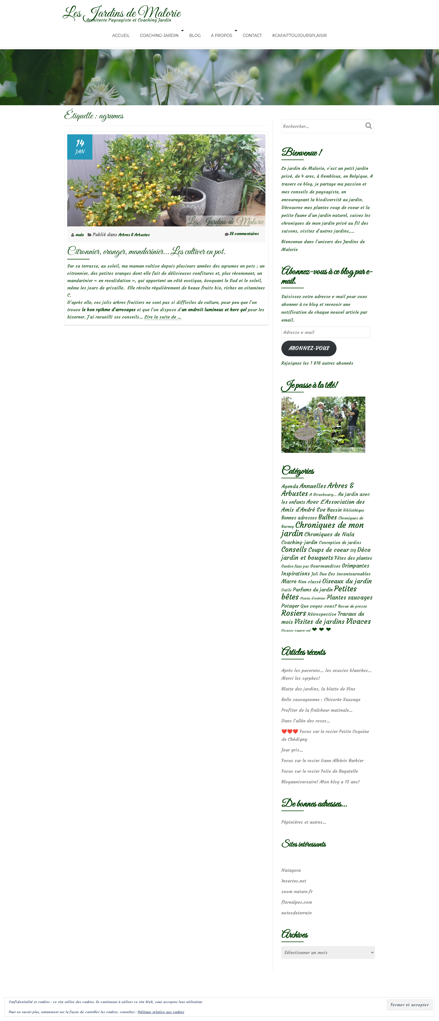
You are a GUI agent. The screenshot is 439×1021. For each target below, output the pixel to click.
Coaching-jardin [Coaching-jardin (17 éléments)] (299, 547)
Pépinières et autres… (303, 836)
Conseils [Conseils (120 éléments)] (294, 555)
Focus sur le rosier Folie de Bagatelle (319, 785)
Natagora (291, 884)
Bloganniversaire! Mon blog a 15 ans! (320, 795)
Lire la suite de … (162, 317)
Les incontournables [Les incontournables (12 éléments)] (349, 581)
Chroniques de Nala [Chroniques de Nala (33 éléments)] (329, 539)
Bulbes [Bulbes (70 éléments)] (327, 520)
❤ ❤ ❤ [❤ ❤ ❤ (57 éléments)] (321, 643)
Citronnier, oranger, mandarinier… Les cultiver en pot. (146, 251)
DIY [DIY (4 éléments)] (353, 556)
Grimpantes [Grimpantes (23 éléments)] (355, 573)
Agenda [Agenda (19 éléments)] (289, 487)
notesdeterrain (296, 926)
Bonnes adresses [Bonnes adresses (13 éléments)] (299, 521)
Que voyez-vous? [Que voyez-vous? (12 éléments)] (318, 617)
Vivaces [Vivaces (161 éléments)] (358, 633)
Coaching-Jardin (164, 30)
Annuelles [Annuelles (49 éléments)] (313, 486)
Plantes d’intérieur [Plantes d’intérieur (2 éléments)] (312, 609)
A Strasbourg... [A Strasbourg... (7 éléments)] (323, 495)
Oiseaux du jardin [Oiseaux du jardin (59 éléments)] (347, 589)
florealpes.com (296, 916)
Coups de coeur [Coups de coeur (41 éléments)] (328, 555)
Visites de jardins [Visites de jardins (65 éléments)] (319, 634)
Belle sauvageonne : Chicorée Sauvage (320, 713)
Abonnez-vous (309, 348)
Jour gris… (292, 763)
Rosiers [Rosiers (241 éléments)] (293, 625)
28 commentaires (238, 234)
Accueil (130, 30)
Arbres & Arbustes (139, 234)
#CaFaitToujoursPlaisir (290, 30)
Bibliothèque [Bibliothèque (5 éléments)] (353, 512)
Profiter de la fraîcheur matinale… (317, 724)
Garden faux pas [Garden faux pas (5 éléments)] (295, 573)
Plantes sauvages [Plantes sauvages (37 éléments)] (349, 608)
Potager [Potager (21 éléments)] (290, 617)
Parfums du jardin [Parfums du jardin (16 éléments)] (313, 599)
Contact (247, 30)
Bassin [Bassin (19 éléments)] (334, 512)
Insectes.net (293, 894)
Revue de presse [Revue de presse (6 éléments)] (352, 617)
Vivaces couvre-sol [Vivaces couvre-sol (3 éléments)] (295, 644)
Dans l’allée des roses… (305, 734)
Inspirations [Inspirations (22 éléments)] (295, 581)
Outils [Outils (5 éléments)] (286, 599)
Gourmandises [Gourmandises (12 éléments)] (325, 573)
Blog (197, 30)
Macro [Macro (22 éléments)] (288, 590)
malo (81, 234)
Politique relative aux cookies (161, 1012)
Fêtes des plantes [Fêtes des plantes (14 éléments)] (353, 565)
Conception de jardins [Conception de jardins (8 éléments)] (340, 547)
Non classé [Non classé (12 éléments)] (309, 590)
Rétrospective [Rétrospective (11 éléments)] (322, 626)
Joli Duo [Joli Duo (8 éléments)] (319, 581)
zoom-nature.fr (296, 905)
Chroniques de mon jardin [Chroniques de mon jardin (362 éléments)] (322, 534)
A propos (219, 30)
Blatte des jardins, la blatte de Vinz (318, 702)
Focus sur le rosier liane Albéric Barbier (322, 774)
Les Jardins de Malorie (135, 13)
